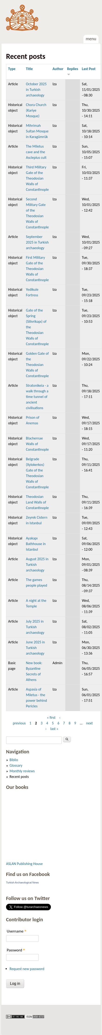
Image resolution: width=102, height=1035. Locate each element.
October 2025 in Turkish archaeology (36, 89)
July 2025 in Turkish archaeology (35, 627)
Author (58, 69)
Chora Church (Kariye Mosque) (36, 110)
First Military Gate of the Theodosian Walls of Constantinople (37, 268)
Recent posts (19, 776)
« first (51, 717)
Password (16, 950)
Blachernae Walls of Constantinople (37, 444)
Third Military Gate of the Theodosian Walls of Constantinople (37, 178)
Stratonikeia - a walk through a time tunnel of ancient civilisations (37, 396)
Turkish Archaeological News (22, 882)
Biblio (14, 760)
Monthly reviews (22, 771)
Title (29, 69)
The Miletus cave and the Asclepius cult (36, 152)
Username (16, 931)
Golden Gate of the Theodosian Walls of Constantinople (37, 364)
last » (54, 729)
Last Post (88, 69)
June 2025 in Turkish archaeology (35, 648)
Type (12, 69)
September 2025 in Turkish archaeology (37, 242)
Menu (91, 38)
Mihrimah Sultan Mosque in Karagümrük (37, 131)
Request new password (27, 969)
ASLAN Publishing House (24, 863)
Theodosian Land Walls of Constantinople (37, 502)
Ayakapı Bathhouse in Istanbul (36, 544)
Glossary (16, 765)
